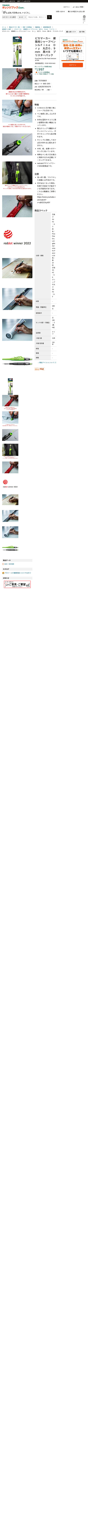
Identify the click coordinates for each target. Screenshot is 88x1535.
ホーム (4, 27)
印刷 (82, 32)
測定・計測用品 (27, 27)
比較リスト (71, 32)
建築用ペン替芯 (6, 29)
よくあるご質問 (78, 7)
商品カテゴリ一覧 (14, 27)
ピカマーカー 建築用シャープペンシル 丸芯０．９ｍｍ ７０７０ (34, 29)
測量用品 (37, 27)
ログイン (67, 7)
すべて (21, 17)
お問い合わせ (60, 11)
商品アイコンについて (46, 362)
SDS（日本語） (9, 564)
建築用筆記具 (47, 27)
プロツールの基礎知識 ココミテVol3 (17, 573)
